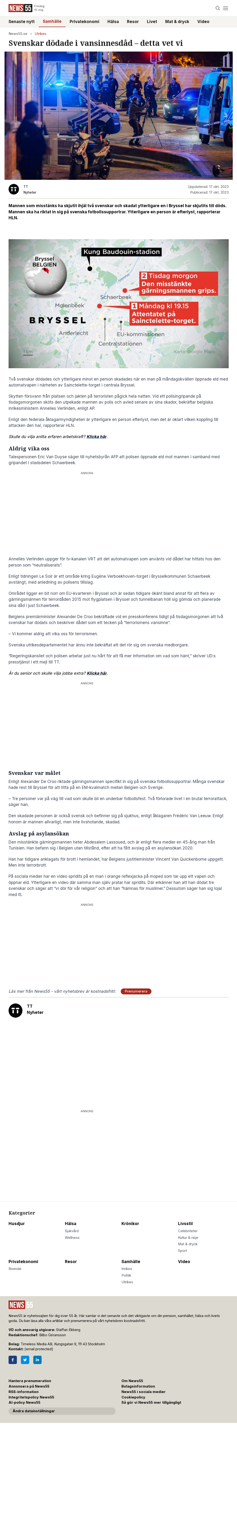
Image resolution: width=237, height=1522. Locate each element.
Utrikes (40, 34)
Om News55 (132, 1381)
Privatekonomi (84, 21)
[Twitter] (25, 1360)
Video (203, 21)
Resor (133, 21)
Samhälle (52, 21)
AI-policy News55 (24, 1402)
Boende (15, 1269)
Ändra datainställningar (34, 1411)
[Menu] (226, 8)
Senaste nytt (22, 21)
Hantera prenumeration (30, 1381)
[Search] (218, 8)
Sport (182, 1251)
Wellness (72, 1238)
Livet (152, 21)
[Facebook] (13, 1360)
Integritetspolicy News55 (31, 1397)
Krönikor (130, 1223)
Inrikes (126, 1269)
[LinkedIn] (37, 1360)
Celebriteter (188, 1231)
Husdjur (17, 1223)
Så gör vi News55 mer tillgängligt (151, 1402)
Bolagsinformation (138, 1386)
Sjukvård (72, 1231)
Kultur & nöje (188, 1238)
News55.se (18, 34)
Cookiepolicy (133, 1397)
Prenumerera (136, 991)
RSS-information (24, 1392)
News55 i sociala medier (143, 1392)
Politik (126, 1275)
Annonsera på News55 (29, 1386)
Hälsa (113, 21)
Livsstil (185, 1223)
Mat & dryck (177, 21)
